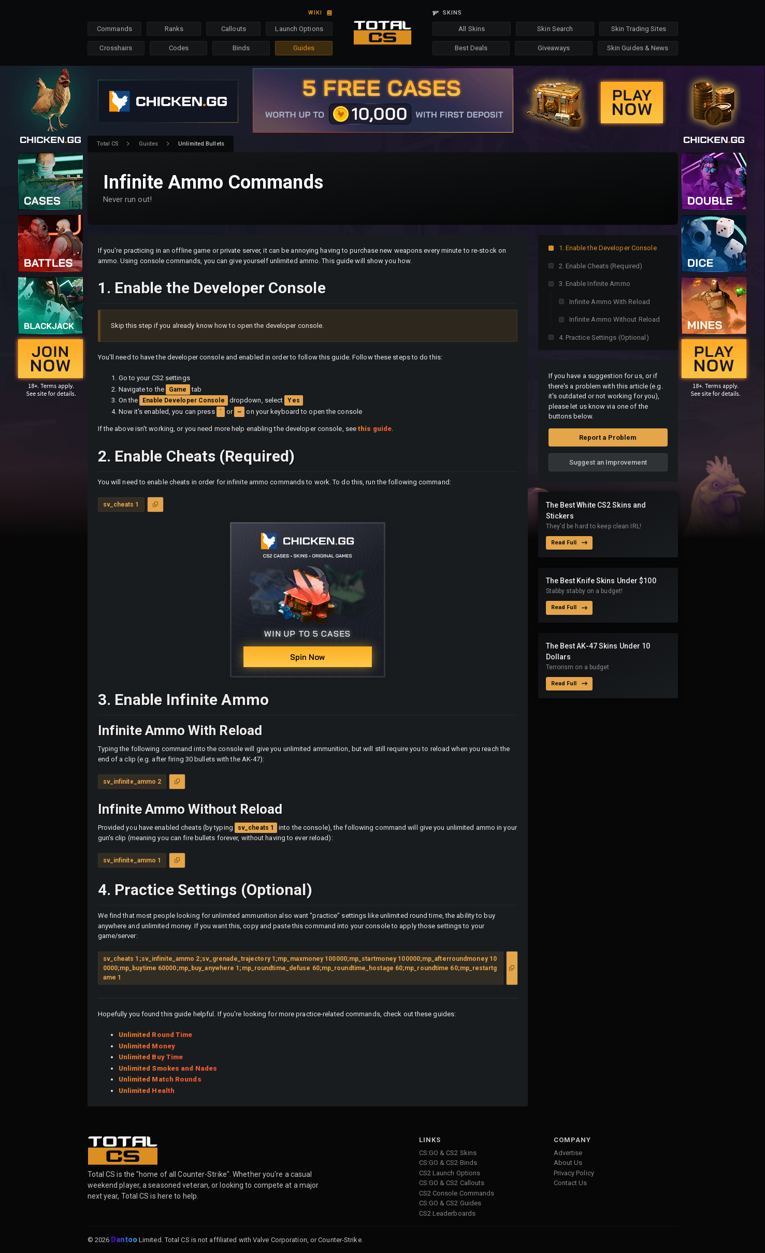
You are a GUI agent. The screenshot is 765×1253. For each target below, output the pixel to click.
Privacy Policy (574, 1173)
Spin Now (307, 657)
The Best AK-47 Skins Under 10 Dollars (598, 651)
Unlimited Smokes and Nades (168, 1068)
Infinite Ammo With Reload (610, 302)
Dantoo (124, 1240)
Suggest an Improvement (608, 462)
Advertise (568, 1153)
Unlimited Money (147, 1046)
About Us (568, 1162)
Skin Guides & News (638, 48)
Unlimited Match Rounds (160, 1079)
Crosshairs (115, 48)
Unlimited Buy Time (151, 1057)
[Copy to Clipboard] (155, 504)
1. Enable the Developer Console (608, 248)
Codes (179, 48)
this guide (375, 429)
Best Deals (471, 48)
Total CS (108, 143)
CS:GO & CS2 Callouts (452, 1183)
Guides (304, 48)
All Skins (471, 29)
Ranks (174, 29)
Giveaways (554, 48)
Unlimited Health (147, 1090)
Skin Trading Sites (638, 29)
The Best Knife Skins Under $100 (601, 581)
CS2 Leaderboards (447, 1213)
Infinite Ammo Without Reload (614, 319)
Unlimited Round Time (156, 1035)
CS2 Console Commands (457, 1193)
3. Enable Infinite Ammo (594, 283)
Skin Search (555, 29)
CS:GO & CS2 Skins (448, 1153)
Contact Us (570, 1183)
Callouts (233, 29)
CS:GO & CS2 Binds (448, 1162)
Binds (241, 48)
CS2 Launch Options (450, 1173)
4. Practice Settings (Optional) (604, 337)
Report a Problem (608, 437)
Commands (114, 29)
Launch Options (299, 29)
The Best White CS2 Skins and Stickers (596, 510)
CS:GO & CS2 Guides (450, 1203)
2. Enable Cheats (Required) (601, 266)
